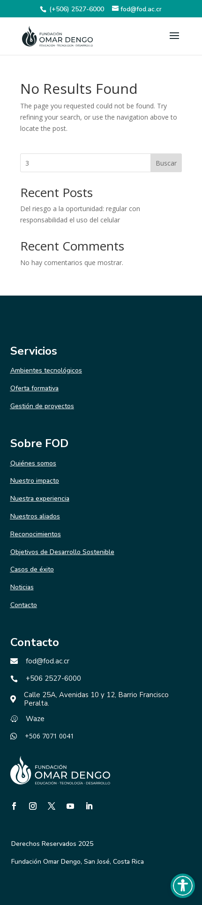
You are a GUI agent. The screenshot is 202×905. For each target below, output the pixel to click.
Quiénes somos (33, 463)
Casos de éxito (32, 569)
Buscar (166, 163)
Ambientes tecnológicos (46, 370)
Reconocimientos (35, 534)
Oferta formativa (34, 388)
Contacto (23, 605)
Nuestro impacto (34, 480)
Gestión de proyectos (42, 406)
